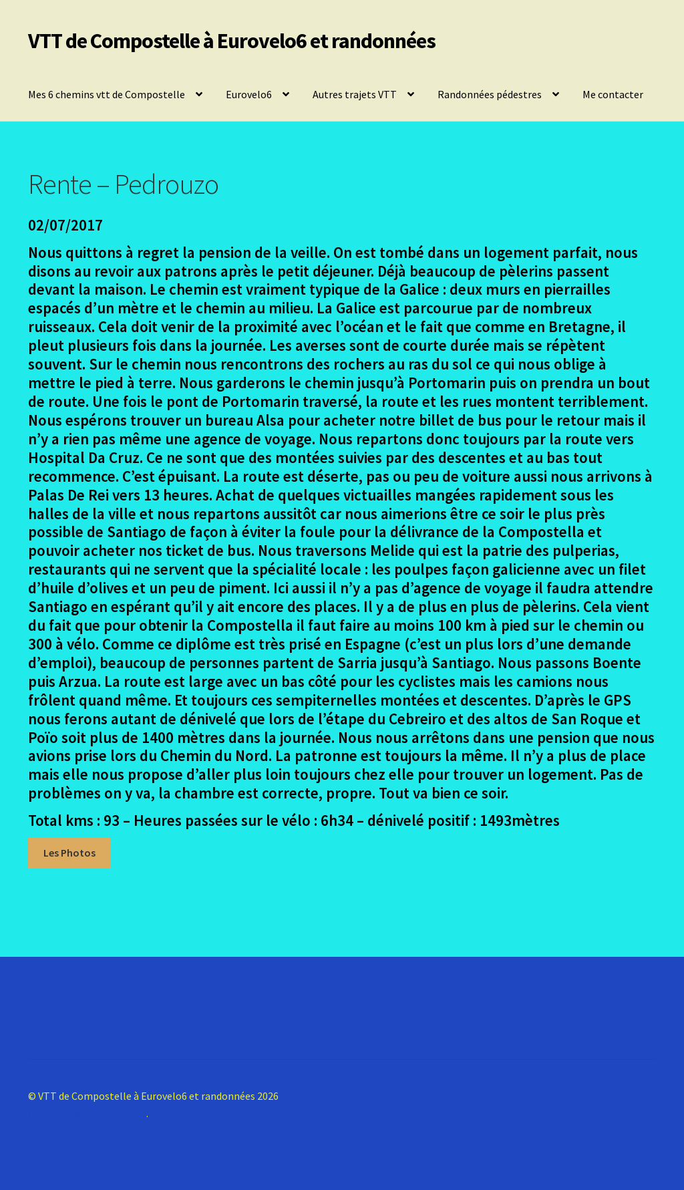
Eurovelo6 (249, 94)
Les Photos (69, 852)
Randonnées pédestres (490, 94)
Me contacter (612, 94)
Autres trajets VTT (355, 94)
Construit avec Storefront (87, 1113)
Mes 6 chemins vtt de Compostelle (106, 94)
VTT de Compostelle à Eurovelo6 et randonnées (232, 40)
